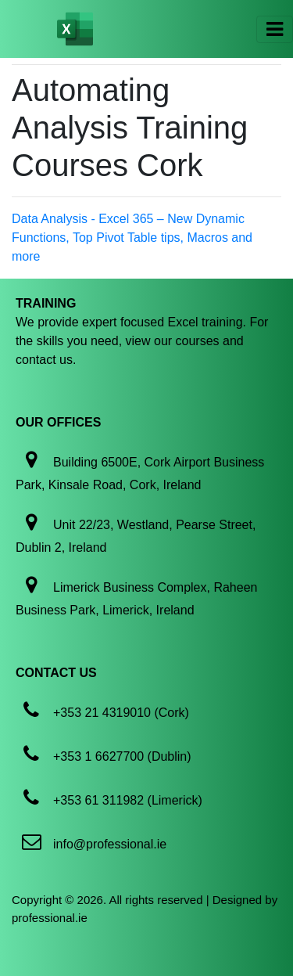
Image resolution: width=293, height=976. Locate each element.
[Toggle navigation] (274, 29)
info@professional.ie (109, 844)
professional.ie (50, 917)
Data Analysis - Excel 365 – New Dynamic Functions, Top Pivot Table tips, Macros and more (132, 237)
